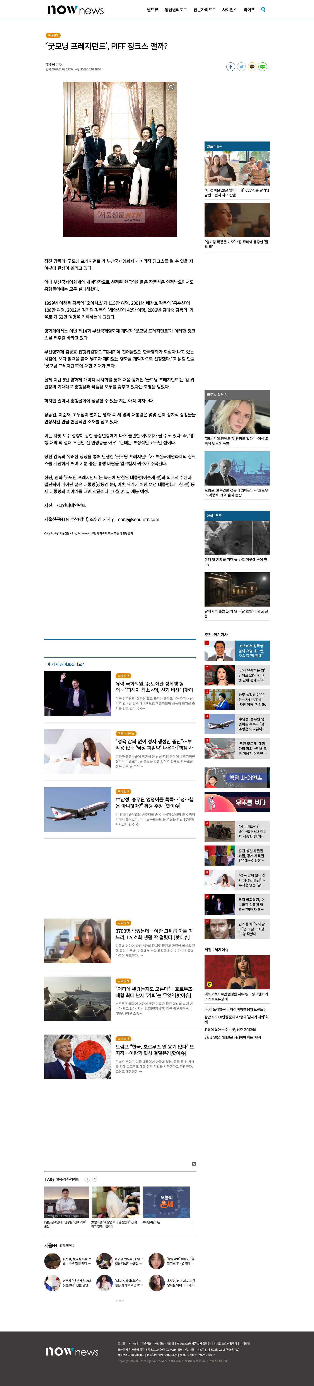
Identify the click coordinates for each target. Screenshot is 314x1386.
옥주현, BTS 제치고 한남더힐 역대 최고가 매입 (181, 1285)
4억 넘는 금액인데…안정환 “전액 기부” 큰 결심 (66, 1224)
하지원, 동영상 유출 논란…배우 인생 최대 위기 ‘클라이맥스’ (77, 1263)
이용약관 (146, 1343)
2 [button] (120, 1301)
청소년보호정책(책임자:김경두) (194, 1343)
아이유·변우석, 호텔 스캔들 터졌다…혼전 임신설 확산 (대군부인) (129, 1263)
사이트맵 (245, 1343)
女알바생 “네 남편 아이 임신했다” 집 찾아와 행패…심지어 (116, 1224)
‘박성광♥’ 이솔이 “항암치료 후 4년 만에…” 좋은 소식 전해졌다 (181, 1263)
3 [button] (123, 1301)
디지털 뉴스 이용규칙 (225, 1343)
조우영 (50, 64)
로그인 (121, 1343)
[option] (66, 1208)
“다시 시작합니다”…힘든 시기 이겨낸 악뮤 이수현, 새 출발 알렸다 (129, 1285)
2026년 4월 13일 (153, 1222)
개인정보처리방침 (164, 1343)
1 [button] (117, 1301)
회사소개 (133, 1343)
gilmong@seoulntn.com (135, 519)
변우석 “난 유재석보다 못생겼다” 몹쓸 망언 (77, 1283)
